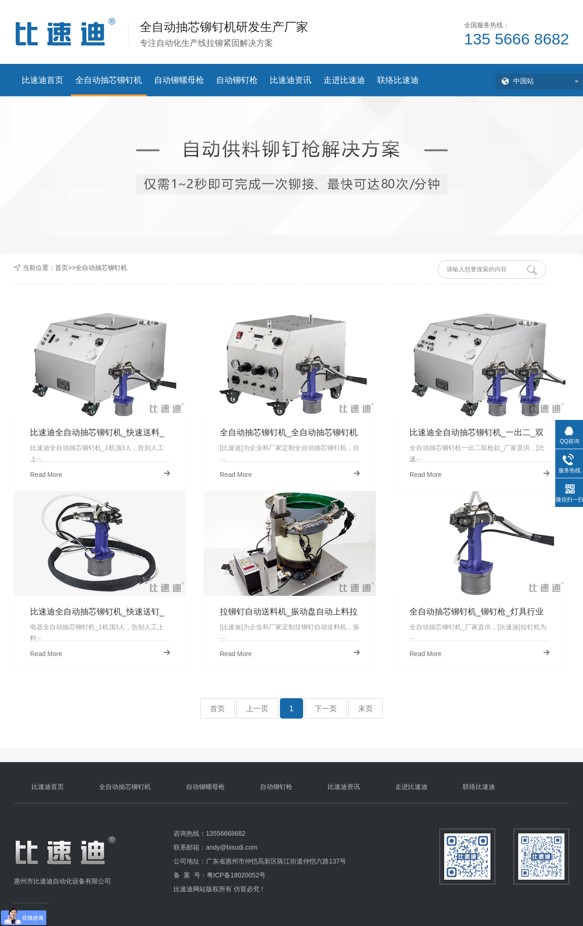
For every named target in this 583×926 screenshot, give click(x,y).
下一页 (326, 709)
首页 (61, 267)
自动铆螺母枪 (179, 80)
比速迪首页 (42, 80)
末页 (365, 709)
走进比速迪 (344, 80)
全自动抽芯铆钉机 (108, 80)
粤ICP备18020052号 (236, 875)
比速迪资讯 (290, 80)
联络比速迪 (398, 80)
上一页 (257, 709)
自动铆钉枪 (237, 80)
